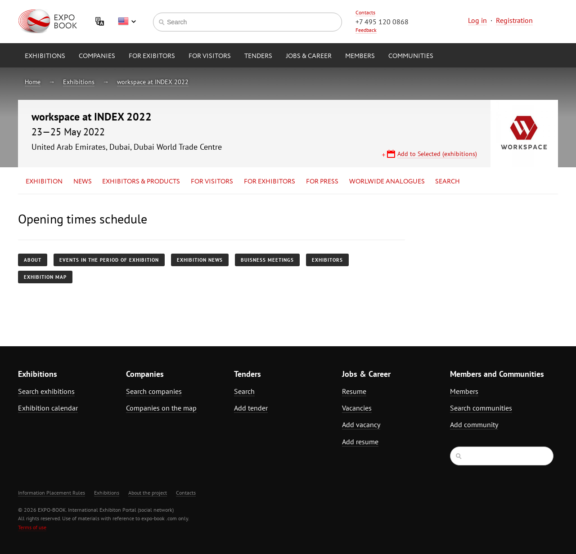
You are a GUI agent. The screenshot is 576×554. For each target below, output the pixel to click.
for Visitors (210, 56)
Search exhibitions (46, 391)
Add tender (251, 407)
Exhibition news (200, 260)
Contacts (365, 12)
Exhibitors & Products (141, 181)
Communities (410, 56)
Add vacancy (361, 424)
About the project (147, 492)
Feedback (366, 30)
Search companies (154, 391)
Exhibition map (45, 277)
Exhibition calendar (48, 407)
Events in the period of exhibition (109, 260)
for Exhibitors (269, 181)
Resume (354, 391)
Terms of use (32, 527)
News (82, 181)
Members (360, 56)
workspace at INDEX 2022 (153, 82)
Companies (97, 56)
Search (447, 181)
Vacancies (357, 407)
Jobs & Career (309, 56)
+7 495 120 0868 (382, 21)
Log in (477, 20)
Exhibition (44, 181)
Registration (514, 20)
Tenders (258, 56)
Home (32, 82)
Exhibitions (45, 56)
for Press (322, 181)
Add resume (360, 441)
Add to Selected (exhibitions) (437, 154)
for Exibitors (152, 56)
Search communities (481, 407)
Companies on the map (161, 407)
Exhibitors (327, 260)
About (32, 260)
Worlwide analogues (387, 181)
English (126, 21)
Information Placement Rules (51, 492)
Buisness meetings (267, 260)
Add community (474, 424)
